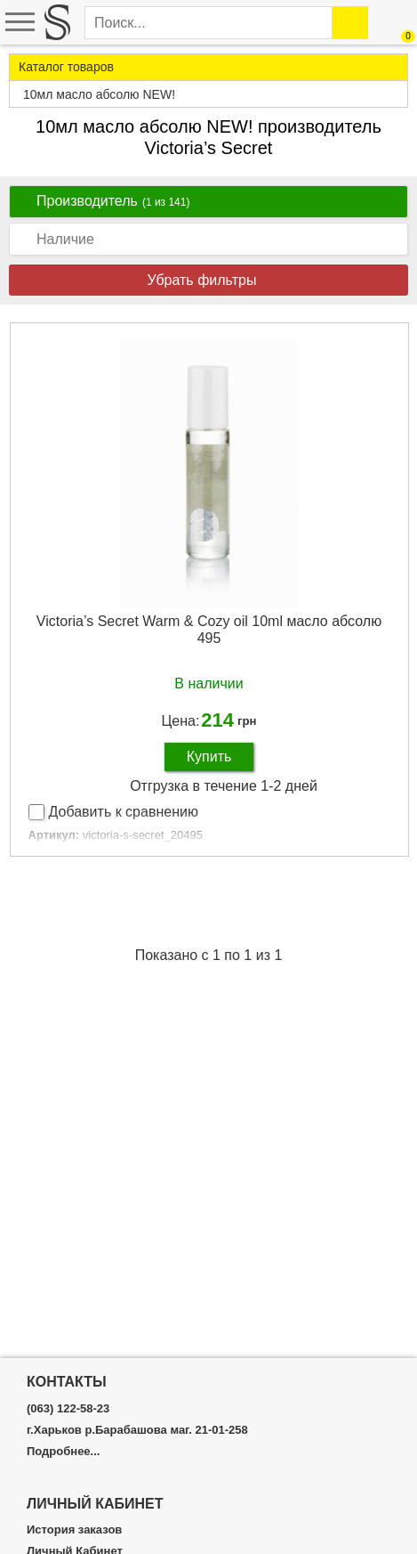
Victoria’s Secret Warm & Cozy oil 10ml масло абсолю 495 (208, 630)
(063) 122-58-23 (68, 1409)
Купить (209, 756)
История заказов (74, 1530)
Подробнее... (63, 1451)
